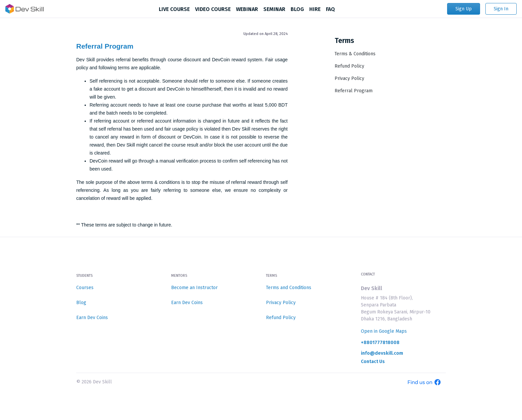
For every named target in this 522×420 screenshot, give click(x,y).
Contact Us (373, 361)
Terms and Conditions (288, 287)
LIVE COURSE (174, 9)
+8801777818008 (380, 342)
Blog (81, 302)
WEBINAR (247, 9)
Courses (85, 287)
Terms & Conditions (355, 54)
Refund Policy (349, 66)
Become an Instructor (194, 287)
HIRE (315, 9)
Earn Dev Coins (92, 317)
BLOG (297, 9)
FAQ (330, 9)
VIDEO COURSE (213, 9)
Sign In (501, 9)
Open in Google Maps (384, 331)
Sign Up (463, 9)
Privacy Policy (349, 78)
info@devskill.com (382, 353)
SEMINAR (274, 9)
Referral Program (104, 46)
